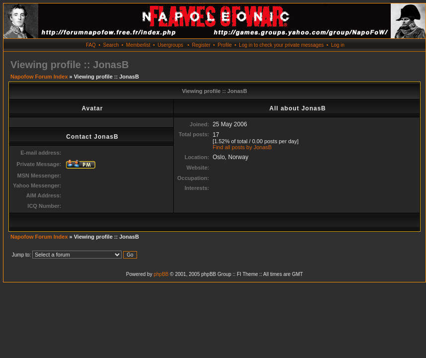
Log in (338, 45)
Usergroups (170, 45)
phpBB (160, 274)
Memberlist (138, 45)
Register (201, 45)
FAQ (91, 45)
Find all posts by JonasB (242, 147)
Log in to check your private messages (281, 45)
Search (111, 45)
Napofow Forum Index (39, 77)
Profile (224, 45)
